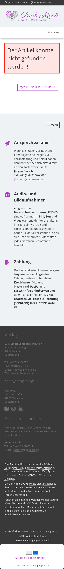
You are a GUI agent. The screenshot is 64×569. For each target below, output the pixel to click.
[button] (37, 87)
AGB (21, 535)
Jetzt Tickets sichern (18, 2)
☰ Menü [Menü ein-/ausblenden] (53, 32)
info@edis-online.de (24, 369)
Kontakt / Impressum (48, 531)
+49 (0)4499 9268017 (44, 2)
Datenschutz (28, 531)
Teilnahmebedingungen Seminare (33, 540)
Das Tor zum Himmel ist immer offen (25, 471)
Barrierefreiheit (12, 531)
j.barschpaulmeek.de (28, 179)
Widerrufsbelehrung (36, 535)
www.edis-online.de (22, 373)
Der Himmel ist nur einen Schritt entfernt (28, 467)
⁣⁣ (20, 408)
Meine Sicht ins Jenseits (42, 483)
